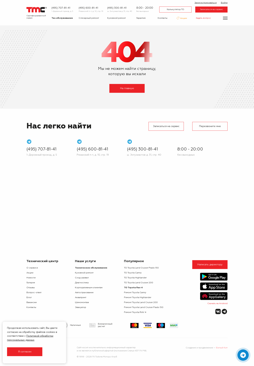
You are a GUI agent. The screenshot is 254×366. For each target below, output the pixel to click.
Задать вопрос (203, 18)
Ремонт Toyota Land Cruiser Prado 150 (143, 307)
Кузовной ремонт (116, 18)
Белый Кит (222, 348)
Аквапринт (80, 298)
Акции (183, 18)
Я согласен (24, 351)
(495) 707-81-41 (61, 8)
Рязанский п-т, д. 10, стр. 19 (91, 11)
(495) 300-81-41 (116, 8)
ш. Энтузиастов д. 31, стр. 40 (119, 11)
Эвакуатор (80, 307)
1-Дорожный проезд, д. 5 (62, 11)
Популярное (134, 261)
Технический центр (42, 261)
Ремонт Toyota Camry (135, 293)
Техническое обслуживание (91, 268)
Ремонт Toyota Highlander (137, 298)
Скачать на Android (217, 304)
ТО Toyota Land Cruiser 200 (138, 283)
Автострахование (84, 293)
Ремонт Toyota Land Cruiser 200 (141, 302)
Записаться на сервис (211, 9)
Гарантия (141, 18)
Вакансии (31, 302)
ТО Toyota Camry (133, 273)
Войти (224, 3)
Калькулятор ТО (175, 9)
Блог (29, 298)
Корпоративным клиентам (88, 288)
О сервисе (32, 268)
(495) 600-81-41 (88, 8)
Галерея (30, 283)
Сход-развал (82, 278)
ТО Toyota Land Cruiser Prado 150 (141, 268)
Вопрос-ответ (33, 293)
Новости (31, 278)
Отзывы (30, 288)
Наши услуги (85, 261)
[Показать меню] (225, 18)
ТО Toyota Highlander (135, 278)
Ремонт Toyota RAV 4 (135, 312)
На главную (127, 88)
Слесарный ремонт (89, 18)
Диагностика (82, 283)
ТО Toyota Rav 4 (133, 288)
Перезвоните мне (210, 126)
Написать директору (210, 264)
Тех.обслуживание (62, 18)
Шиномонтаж (82, 302)
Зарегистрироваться (206, 3)
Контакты (162, 18)
